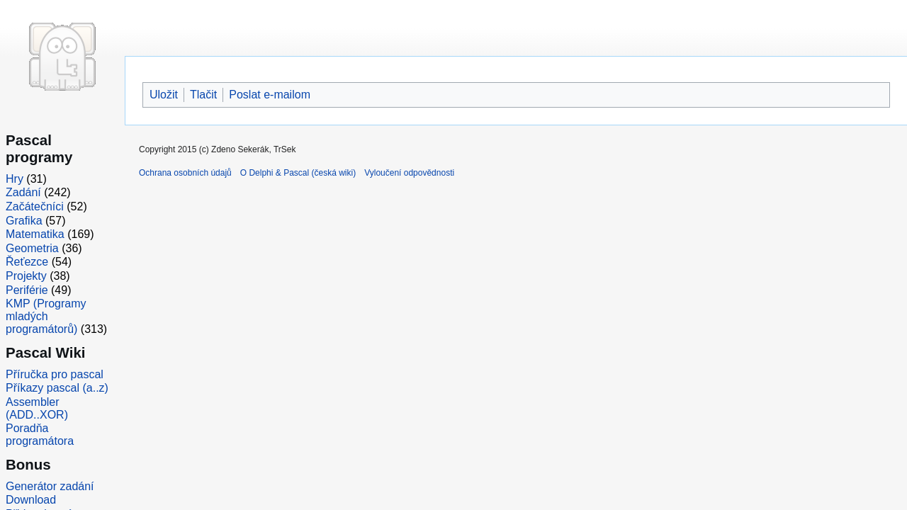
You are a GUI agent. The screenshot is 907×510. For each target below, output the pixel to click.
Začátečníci (35, 206)
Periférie (27, 290)
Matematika (35, 234)
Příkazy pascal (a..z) (57, 388)
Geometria (32, 248)
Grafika (24, 221)
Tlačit (203, 95)
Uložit (164, 95)
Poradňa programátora (40, 434)
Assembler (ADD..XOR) (37, 408)
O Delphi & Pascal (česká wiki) (298, 173)
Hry (14, 179)
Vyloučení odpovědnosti (409, 173)
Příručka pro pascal (54, 374)
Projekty (26, 276)
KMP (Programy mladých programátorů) (46, 316)
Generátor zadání (50, 486)
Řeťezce (27, 262)
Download (31, 500)
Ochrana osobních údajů (185, 173)
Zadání (23, 192)
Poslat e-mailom (269, 95)
